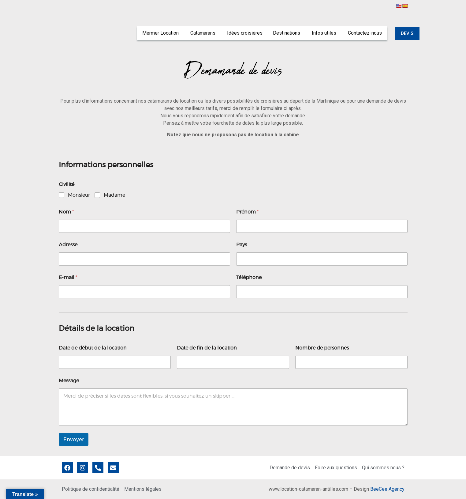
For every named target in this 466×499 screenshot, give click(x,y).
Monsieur (79, 195)
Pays (241, 244)
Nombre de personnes (322, 348)
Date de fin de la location (207, 348)
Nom (66, 212)
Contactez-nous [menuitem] (365, 33)
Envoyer (73, 439)
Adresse (68, 244)
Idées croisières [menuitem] (245, 33)
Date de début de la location (93, 348)
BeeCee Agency (387, 489)
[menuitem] (161, 33)
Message (69, 380)
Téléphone (249, 277)
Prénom (247, 212)
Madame (114, 195)
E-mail (68, 277)
